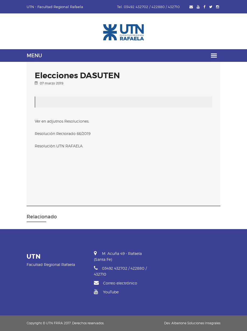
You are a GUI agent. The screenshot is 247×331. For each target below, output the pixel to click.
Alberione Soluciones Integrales (195, 323)
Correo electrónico (115, 283)
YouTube (106, 292)
